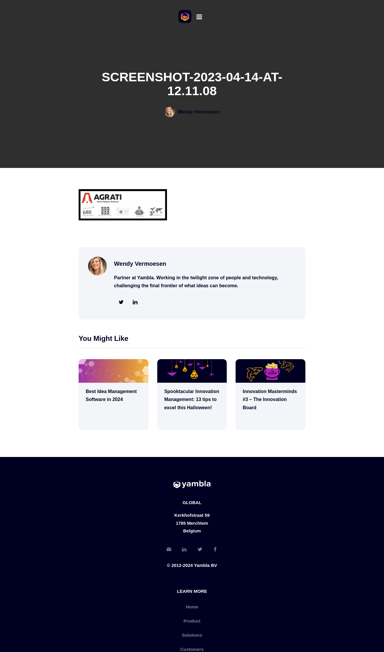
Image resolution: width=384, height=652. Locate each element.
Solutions (192, 635)
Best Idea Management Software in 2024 (111, 395)
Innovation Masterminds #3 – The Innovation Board (270, 399)
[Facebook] (215, 550)
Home (192, 606)
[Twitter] (200, 550)
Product (191, 620)
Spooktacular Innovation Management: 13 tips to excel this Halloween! (191, 399)
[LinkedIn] (184, 550)
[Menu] (199, 16)
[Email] (169, 550)
